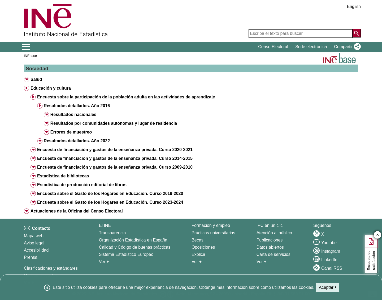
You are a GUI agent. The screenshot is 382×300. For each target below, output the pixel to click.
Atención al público (274, 233)
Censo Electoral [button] (273, 46)
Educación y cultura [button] (51, 88)
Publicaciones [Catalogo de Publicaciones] (270, 240)
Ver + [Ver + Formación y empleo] (197, 261)
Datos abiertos (270, 247)
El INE (105, 225)
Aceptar (327, 287)
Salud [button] (36, 79)
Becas (197, 240)
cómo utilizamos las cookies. (287, 287)
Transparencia (112, 233)
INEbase (30, 56)
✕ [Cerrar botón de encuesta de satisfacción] (378, 235)
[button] (346, 47)
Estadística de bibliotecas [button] (63, 176)
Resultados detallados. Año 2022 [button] (77, 141)
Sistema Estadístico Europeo (126, 254)
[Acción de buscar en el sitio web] (356, 33)
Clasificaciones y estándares (51, 268)
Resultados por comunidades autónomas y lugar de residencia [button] (113, 123)
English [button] (354, 6)
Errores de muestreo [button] (71, 132)
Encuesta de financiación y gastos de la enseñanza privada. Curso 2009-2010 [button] (115, 167)
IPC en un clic (270, 225)
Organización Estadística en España (133, 240)
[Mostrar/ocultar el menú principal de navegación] (26, 47)
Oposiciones (203, 247)
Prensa (30, 257)
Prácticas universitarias (213, 233)
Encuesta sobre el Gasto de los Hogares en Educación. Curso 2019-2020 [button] (110, 193)
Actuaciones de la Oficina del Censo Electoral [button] (77, 211)
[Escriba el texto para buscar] (301, 33)
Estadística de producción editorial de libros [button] (82, 184)
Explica (198, 254)
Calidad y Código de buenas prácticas (135, 247)
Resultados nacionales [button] (73, 114)
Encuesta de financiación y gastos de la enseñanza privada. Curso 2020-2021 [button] (115, 149)
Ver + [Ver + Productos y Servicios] (262, 261)
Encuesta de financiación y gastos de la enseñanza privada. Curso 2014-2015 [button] (115, 158)
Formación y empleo (211, 225)
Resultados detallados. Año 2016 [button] (77, 105)
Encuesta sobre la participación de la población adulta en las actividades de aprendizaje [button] (126, 97)
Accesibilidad (36, 250)
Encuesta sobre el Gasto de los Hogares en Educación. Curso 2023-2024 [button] (110, 202)
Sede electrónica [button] (311, 46)
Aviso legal (34, 243)
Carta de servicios (273, 254)
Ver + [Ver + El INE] (104, 261)
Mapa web (34, 236)
